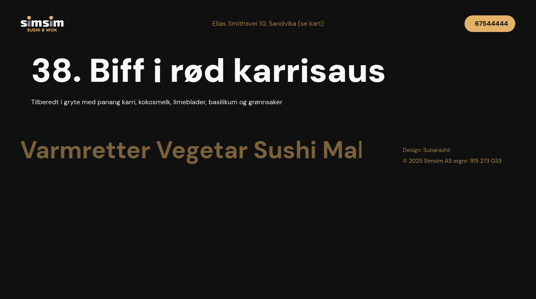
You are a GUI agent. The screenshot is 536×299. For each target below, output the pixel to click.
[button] (268, 24)
